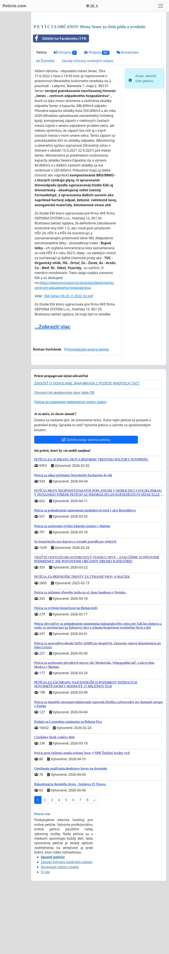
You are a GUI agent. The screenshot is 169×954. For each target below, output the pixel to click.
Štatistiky (45, 118)
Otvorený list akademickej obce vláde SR (64, 450)
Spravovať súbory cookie (60, 925)
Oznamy (65, 110)
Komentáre (128, 110)
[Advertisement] (98, 47)
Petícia (41, 110)
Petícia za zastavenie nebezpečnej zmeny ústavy (70, 460)
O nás (45, 930)
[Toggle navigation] (161, 6)
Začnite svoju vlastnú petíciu (86, 497)
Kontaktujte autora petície (86, 407)
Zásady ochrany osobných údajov (87, 118)
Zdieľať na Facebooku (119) (59, 96)
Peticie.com (14, 5)
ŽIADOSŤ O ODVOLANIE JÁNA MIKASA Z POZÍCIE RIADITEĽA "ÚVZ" (87, 441)
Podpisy (96, 110)
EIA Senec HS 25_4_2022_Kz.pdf (68, 354)
